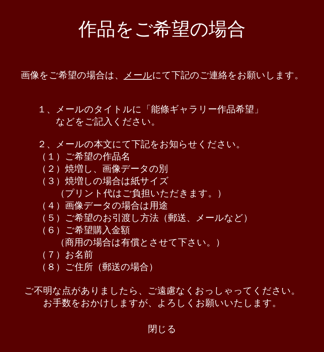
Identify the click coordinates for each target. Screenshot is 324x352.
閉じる (162, 329)
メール (138, 75)
